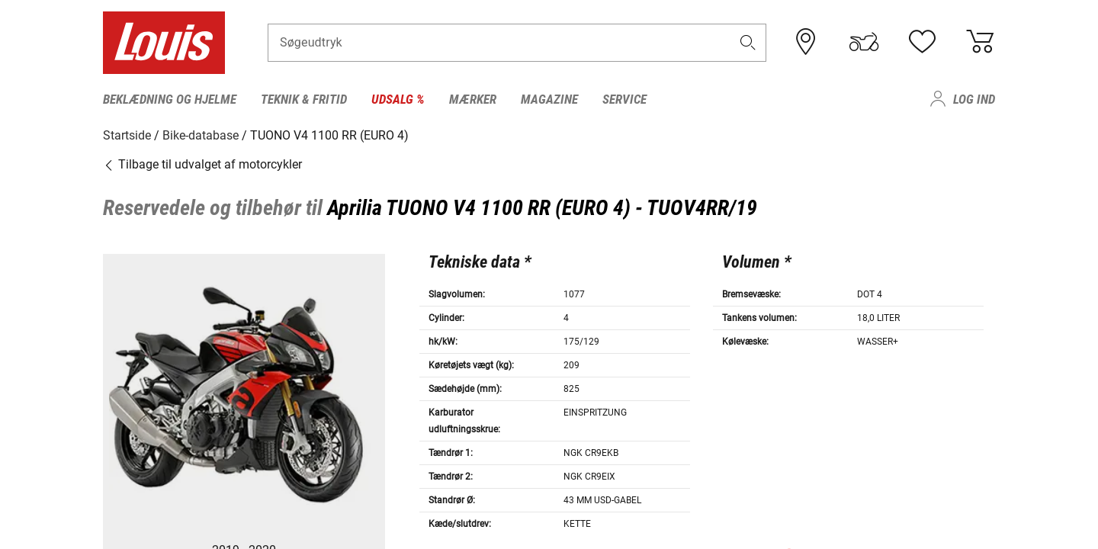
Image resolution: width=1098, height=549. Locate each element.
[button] (748, 43)
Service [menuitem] (624, 99)
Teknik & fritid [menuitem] (304, 99)
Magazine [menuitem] (549, 99)
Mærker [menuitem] (472, 99)
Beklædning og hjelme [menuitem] (169, 99)
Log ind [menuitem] (974, 99)
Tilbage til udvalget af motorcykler (202, 163)
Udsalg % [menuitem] (398, 99)
